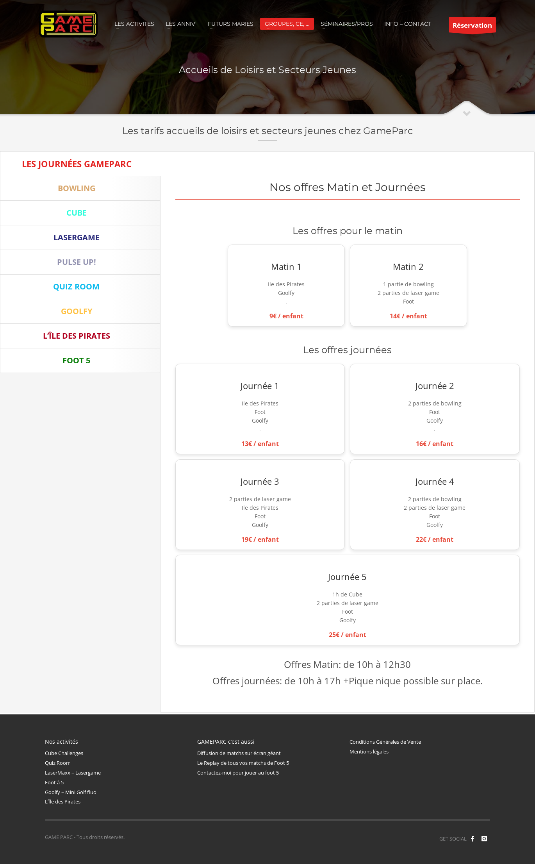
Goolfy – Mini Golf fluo (70, 792)
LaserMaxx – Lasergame (73, 772)
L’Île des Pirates (62, 801)
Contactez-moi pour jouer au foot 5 (238, 772)
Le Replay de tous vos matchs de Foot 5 (243, 762)
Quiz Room (58, 762)
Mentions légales (369, 751)
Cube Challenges (64, 753)
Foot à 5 (54, 782)
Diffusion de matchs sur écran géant (239, 753)
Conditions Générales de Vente (385, 741)
